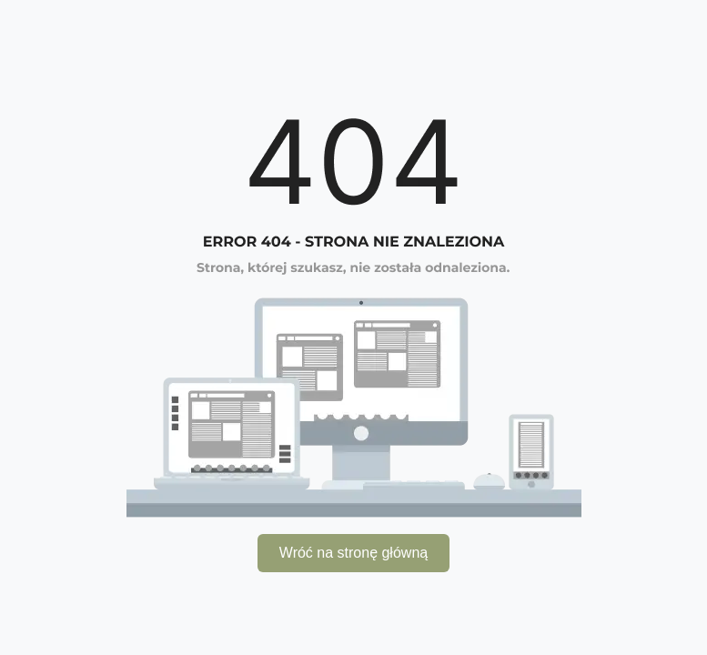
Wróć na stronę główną (353, 552)
